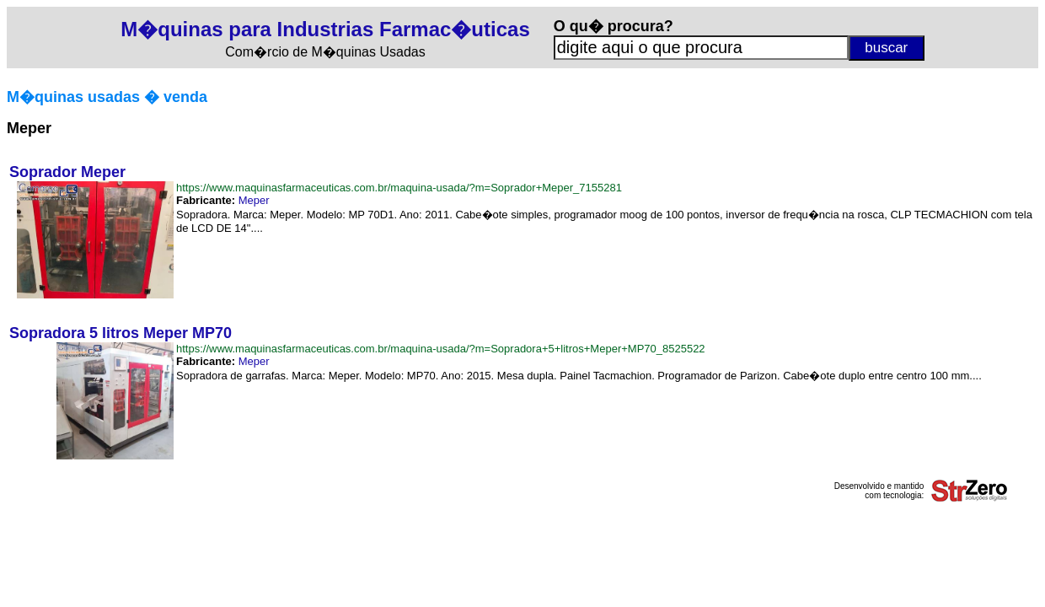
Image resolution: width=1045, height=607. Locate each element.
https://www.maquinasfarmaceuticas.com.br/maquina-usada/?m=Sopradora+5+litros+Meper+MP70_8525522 (440, 348)
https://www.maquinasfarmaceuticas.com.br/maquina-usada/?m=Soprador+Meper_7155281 (399, 187)
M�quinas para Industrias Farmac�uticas (325, 29)
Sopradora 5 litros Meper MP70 (120, 333)
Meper (254, 200)
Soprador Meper (67, 172)
